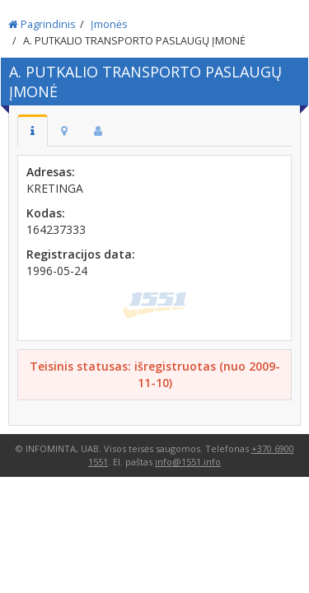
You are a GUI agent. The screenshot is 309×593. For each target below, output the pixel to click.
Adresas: (50, 172)
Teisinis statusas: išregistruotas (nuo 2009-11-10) (155, 374)
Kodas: (45, 213)
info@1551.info (188, 461)
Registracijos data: (80, 254)
